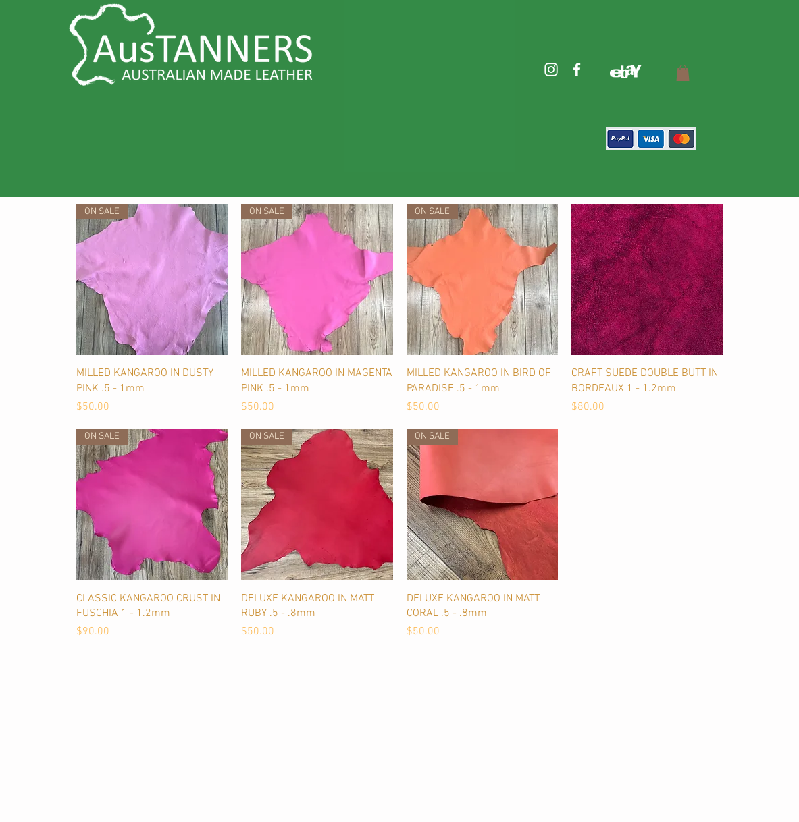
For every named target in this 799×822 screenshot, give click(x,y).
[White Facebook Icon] (577, 69)
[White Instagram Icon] (551, 69)
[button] (683, 73)
